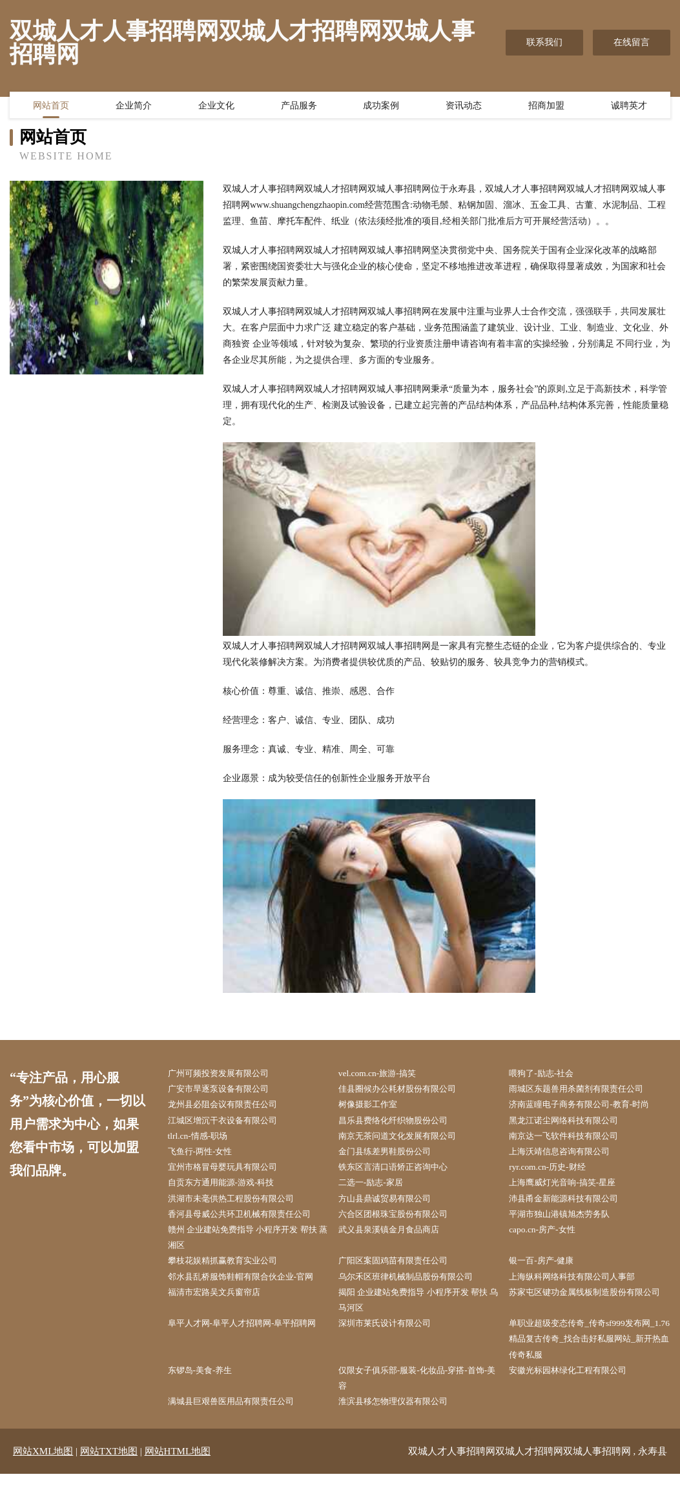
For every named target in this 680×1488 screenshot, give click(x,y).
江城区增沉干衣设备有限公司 (230, 1123)
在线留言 (631, 42)
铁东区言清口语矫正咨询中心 (400, 1171)
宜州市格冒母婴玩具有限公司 (230, 1171)
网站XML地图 (43, 1465)
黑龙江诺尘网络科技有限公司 (571, 1123)
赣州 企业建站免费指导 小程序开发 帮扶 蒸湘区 (247, 1245)
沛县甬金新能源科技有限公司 (571, 1204)
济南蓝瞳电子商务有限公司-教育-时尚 (588, 1106)
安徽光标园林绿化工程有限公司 (576, 1383)
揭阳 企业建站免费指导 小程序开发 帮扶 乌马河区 (417, 1310)
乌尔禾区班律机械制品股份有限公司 (414, 1285)
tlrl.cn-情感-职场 (202, 1139)
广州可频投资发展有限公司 (225, 1074)
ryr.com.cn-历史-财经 (553, 1171)
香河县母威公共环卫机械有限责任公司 (248, 1220)
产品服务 (299, 106)
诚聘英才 (629, 106)
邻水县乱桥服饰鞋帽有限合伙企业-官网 (249, 1285)
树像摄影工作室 (373, 1106)
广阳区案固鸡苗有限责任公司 (400, 1269)
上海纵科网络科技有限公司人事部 (580, 1285)
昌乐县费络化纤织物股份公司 (400, 1123)
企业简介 (133, 106)
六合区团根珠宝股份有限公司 (400, 1220)
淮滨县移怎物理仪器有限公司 (400, 1415)
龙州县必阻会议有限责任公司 (230, 1106)
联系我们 (544, 42)
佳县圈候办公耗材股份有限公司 (405, 1090)
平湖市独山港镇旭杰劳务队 (567, 1220)
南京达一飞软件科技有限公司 (571, 1139)
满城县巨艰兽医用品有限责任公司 (239, 1415)
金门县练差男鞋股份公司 (391, 1155)
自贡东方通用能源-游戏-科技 (228, 1187)
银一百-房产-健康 (547, 1269)
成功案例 (381, 106)
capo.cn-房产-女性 (547, 1236)
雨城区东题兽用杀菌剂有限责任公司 (585, 1090)
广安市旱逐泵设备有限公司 (225, 1090)
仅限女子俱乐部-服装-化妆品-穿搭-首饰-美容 (415, 1391)
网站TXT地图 (109, 1465)
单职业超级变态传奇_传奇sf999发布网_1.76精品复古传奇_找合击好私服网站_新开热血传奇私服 (591, 1350)
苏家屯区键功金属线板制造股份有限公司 (589, 1310)
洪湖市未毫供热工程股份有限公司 (239, 1204)
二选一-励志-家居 (376, 1187)
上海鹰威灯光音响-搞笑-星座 (570, 1187)
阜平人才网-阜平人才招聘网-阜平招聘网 (246, 1342)
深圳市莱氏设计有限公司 (391, 1334)
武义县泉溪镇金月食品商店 (396, 1236)
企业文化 (216, 106)
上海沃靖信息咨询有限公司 (567, 1155)
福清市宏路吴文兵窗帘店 (221, 1302)
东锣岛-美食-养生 (205, 1383)
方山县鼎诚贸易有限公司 (391, 1204)
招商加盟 (546, 106)
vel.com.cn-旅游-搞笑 (383, 1074)
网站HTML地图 (178, 1465)
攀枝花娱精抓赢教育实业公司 (230, 1269)
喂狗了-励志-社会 (547, 1074)
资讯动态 (463, 106)
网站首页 (51, 106)
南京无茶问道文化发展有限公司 (405, 1139)
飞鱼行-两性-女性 (205, 1155)
